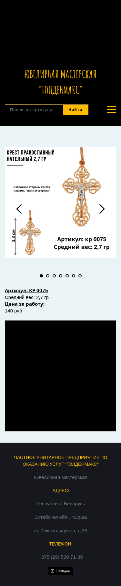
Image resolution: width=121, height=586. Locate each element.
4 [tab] (60, 275)
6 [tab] (73, 275)
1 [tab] (41, 275)
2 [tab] (47, 275)
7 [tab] (80, 275)
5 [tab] (67, 275)
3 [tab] (54, 275)
